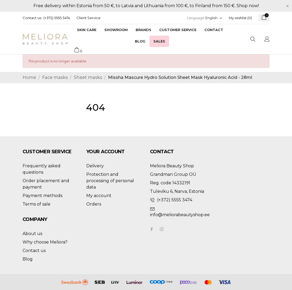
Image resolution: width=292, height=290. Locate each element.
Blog (140, 41)
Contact (213, 30)
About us (32, 233)
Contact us (34, 250)
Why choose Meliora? (45, 242)
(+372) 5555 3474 (57, 18)
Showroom (116, 30)
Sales (159, 41)
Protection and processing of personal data (110, 181)
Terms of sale (36, 204)
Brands (143, 30)
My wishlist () (240, 18)
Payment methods (42, 195)
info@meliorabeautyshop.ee (180, 214)
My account (98, 195)
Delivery (95, 165)
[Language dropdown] (213, 18)
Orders (93, 204)
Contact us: (32, 18)
